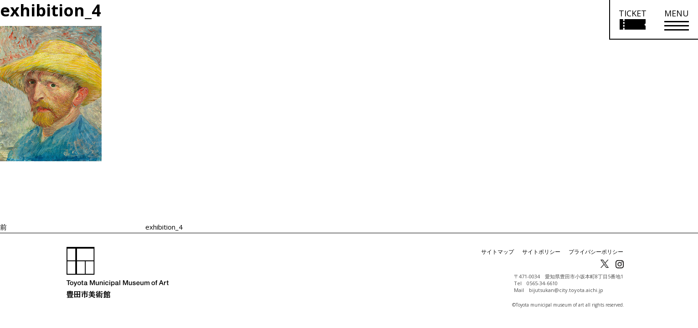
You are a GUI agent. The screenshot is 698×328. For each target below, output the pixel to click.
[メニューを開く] (676, 20)
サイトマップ (497, 252)
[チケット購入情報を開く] (632, 20)
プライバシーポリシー (596, 252)
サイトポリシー (541, 252)
